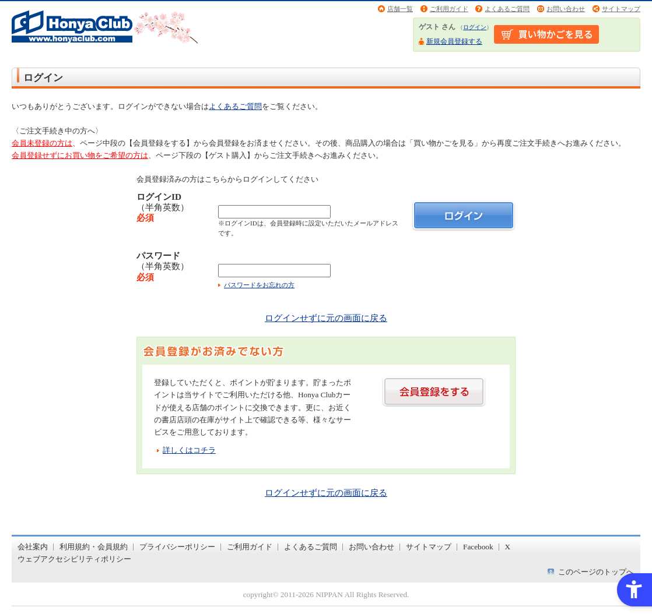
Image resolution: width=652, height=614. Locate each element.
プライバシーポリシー (177, 546)
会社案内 (32, 546)
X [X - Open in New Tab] (508, 546)
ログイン (474, 27)
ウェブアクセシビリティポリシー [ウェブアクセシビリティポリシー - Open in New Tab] (74, 559)
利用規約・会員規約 (93, 546)
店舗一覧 (400, 8)
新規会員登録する (454, 41)
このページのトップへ (596, 571)
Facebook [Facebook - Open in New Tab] (478, 546)
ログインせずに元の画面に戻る (326, 318)
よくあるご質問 (507, 8)
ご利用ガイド (449, 8)
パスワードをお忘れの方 (259, 284)
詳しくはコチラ (189, 450)
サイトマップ (621, 8)
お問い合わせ (565, 8)
